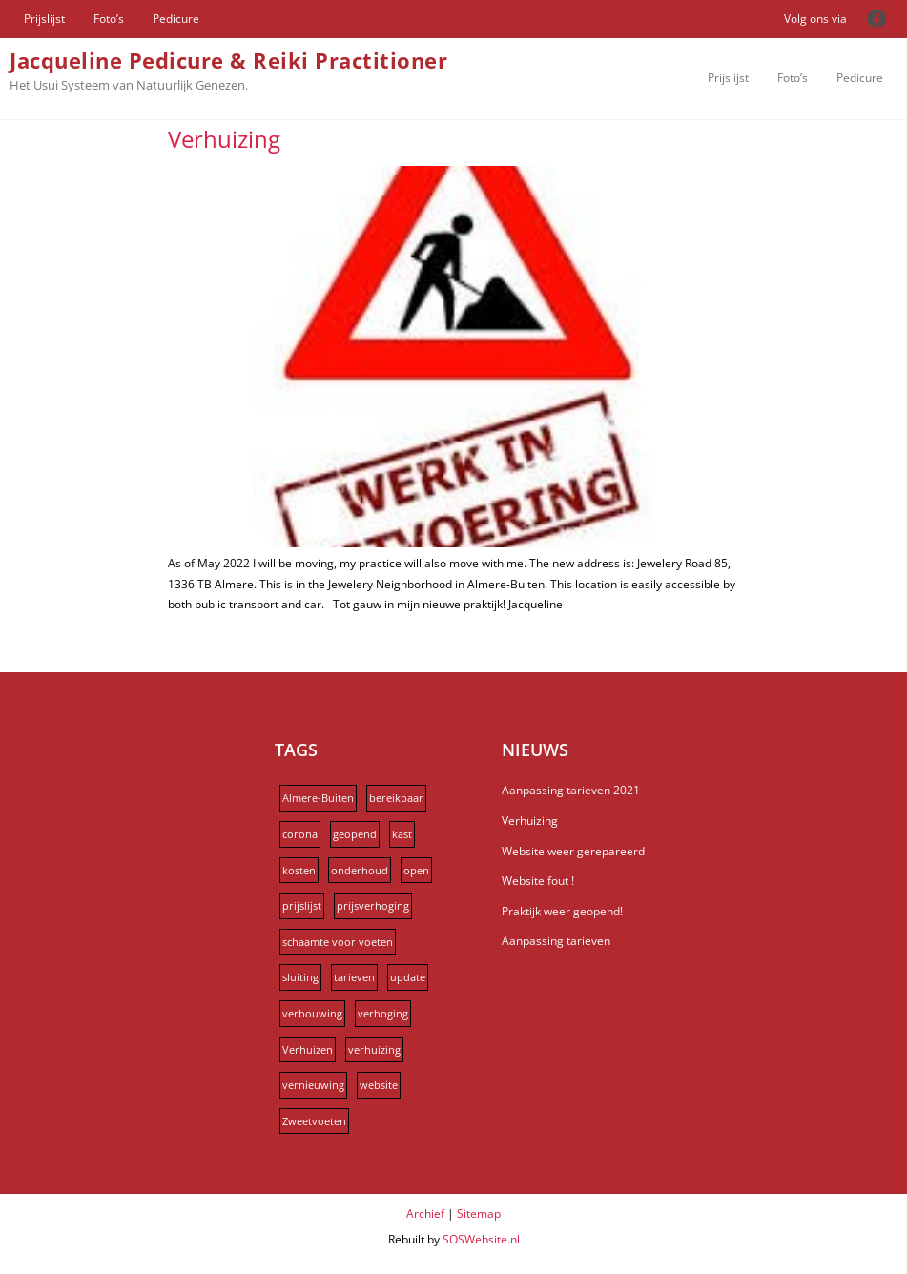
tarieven (354, 977)
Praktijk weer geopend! (562, 911)
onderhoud (359, 870)
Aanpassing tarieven (556, 941)
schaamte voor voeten (337, 942)
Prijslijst (44, 18)
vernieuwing (313, 1085)
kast (402, 834)
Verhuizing (224, 138)
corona (300, 834)
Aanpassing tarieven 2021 (571, 790)
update (407, 977)
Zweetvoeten (314, 1121)
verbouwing (312, 1013)
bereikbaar (396, 798)
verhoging (383, 1013)
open (416, 870)
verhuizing (374, 1049)
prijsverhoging (373, 905)
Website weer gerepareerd (573, 851)
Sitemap (479, 1213)
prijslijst (301, 905)
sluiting (300, 977)
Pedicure (176, 18)
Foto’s (108, 18)
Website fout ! (538, 881)
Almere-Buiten (318, 798)
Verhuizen (307, 1049)
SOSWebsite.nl (481, 1239)
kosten (299, 870)
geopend (355, 834)
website (379, 1085)
